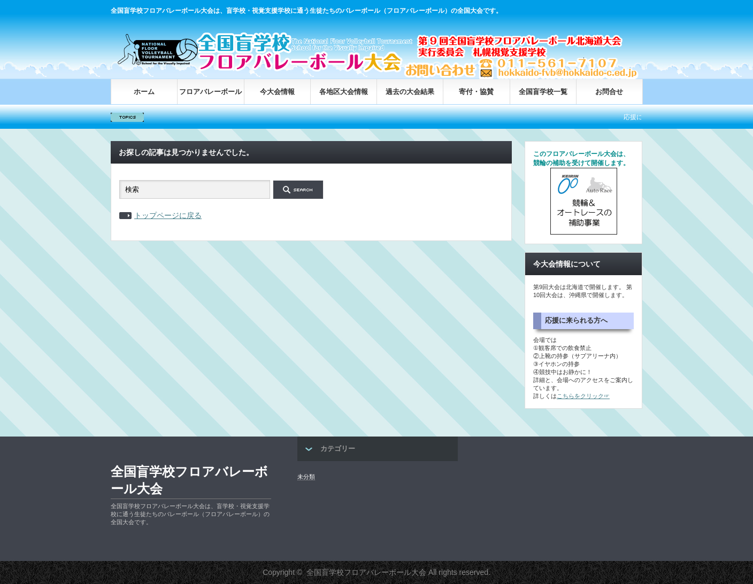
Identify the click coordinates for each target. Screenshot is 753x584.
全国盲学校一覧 (543, 92)
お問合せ (609, 92)
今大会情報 (277, 92)
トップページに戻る (168, 215)
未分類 (306, 476)
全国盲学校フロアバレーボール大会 (189, 480)
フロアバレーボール (210, 92)
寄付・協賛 (476, 92)
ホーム (144, 92)
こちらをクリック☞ (583, 396)
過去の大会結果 (410, 92)
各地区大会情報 (343, 92)
